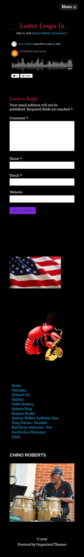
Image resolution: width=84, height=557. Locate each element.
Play (14, 53)
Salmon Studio (23, 419)
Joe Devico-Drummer (29, 438)
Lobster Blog (22, 415)
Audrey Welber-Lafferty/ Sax (35, 424)
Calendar (19, 396)
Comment (59, 33)
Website (16, 198)
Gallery (18, 405)
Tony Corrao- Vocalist (29, 428)
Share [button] (28, 76)
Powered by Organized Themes (42, 550)
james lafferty (42, 33)
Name (16, 164)
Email (16, 181)
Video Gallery (23, 410)
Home (16, 391)
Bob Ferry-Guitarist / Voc (32, 433)
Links (16, 442)
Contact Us (20, 400)
